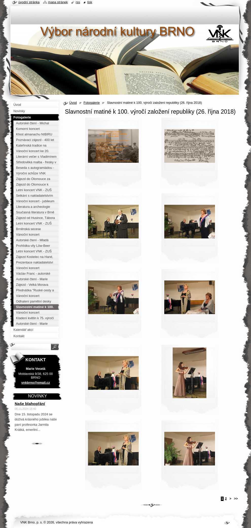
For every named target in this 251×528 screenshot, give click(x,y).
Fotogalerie (91, 103)
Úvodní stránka (29, 2)
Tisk (89, 2)
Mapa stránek (58, 2)
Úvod (73, 103)
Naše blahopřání (30, 403)
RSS (78, 2)
